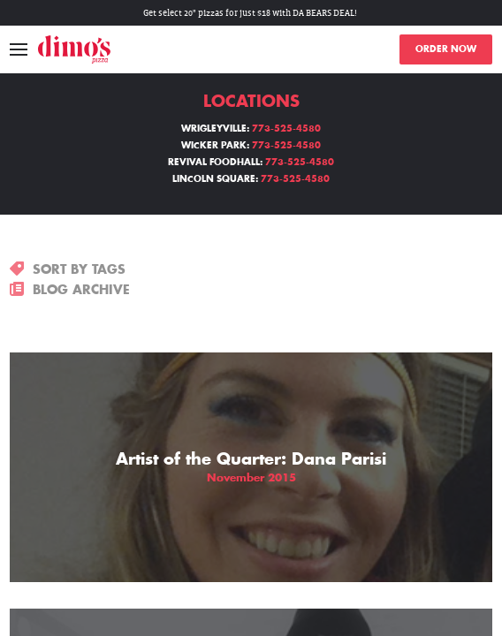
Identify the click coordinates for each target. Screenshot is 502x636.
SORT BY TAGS (68, 269)
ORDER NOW (445, 49)
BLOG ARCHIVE (70, 290)
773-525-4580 (286, 129)
